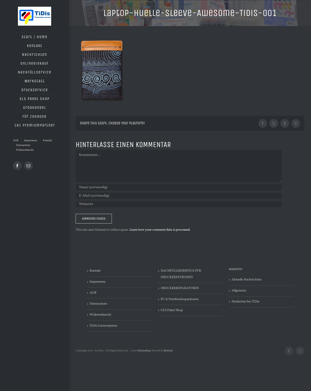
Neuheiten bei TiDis (245, 301)
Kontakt (95, 271)
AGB (93, 293)
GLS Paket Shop (172, 310)
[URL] (179, 204)
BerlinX (168, 350)
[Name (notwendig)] (179, 187)
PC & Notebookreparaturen (180, 299)
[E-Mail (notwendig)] (179, 196)
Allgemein (239, 290)
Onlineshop (143, 350)
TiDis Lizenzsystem (103, 326)
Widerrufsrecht (100, 315)
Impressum (97, 282)
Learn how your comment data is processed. (160, 230)
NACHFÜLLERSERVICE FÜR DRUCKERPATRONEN (181, 274)
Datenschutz (98, 304)
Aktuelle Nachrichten (247, 279)
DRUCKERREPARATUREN (180, 288)
